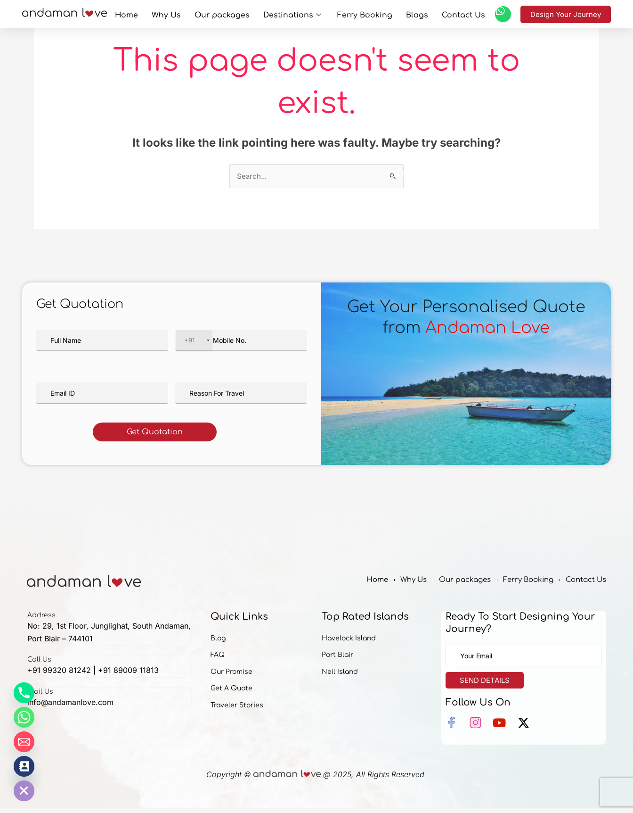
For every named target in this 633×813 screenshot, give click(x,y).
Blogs (399, 13)
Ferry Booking (356, 13)
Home (154, 13)
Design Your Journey (565, 14)
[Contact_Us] (24, 766)
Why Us (187, 13)
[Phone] (24, 692)
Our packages (233, 13)
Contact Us (437, 13)
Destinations (293, 14)
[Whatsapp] (24, 717)
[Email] (24, 741)
